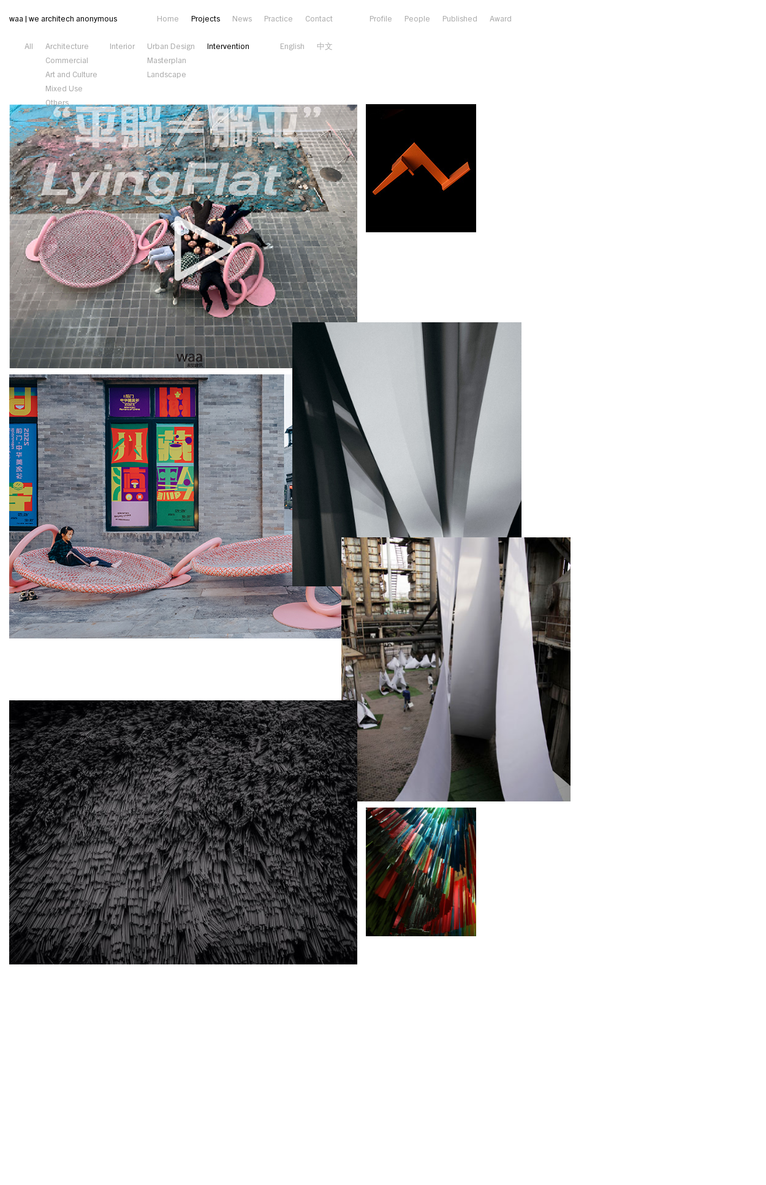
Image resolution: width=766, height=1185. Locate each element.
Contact (319, 18)
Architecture (67, 45)
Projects (205, 18)
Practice (278, 18)
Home (168, 18)
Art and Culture (71, 74)
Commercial (66, 60)
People (417, 18)
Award (501, 18)
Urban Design (171, 45)
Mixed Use (64, 88)
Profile (381, 18)
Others (57, 102)
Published (459, 18)
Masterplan (166, 60)
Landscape (166, 74)
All (29, 45)
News (242, 18)
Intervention (228, 45)
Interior (122, 45)
